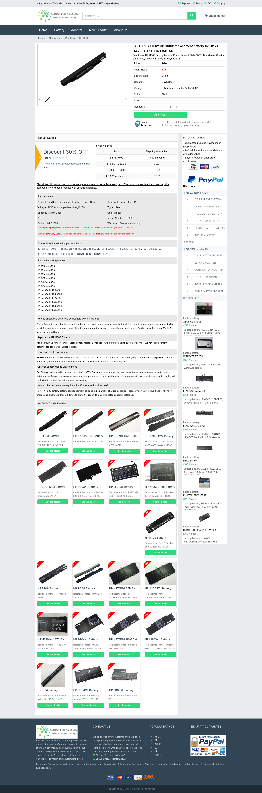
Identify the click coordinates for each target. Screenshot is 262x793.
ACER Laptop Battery (203, 206)
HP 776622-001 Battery (88, 436)
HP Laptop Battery (201, 220)
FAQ (209, 3)
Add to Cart (160, 114)
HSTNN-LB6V (100, 254)
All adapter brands (195, 249)
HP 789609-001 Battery (160, 487)
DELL (155, 740)
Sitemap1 (100, 755)
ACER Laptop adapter (203, 284)
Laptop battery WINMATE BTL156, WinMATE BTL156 (202, 366)
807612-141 (112, 248)
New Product (98, 30)
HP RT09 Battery (155, 537)
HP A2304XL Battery (158, 588)
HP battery (69, 38)
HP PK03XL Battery (121, 690)
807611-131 (43, 248)
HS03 (55, 254)
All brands (54, 38)
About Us (120, 30)
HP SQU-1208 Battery (51, 487)
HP (154, 751)
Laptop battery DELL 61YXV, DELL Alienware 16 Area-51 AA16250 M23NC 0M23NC (202, 471)
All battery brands (195, 193)
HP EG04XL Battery (85, 639)
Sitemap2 (110, 755)
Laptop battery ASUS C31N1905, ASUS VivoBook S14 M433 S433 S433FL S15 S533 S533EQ (202, 332)
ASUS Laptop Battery (203, 213)
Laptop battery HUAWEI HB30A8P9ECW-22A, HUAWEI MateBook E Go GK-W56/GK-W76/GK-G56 (201, 540)
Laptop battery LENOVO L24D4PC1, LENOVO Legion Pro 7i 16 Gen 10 (203, 436)
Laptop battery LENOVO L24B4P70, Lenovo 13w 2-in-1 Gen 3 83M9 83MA (203, 401)
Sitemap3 (120, 755)
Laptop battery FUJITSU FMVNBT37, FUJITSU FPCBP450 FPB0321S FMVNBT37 (204, 506)
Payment (186, 3)
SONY (155, 755)
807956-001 (155, 248)
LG (154, 747)
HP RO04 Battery (84, 588)
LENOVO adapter (200, 262)
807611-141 (57, 248)
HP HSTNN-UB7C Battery (53, 639)
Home (45, 28)
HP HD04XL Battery (85, 690)
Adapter (77, 30)
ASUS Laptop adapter (203, 255)
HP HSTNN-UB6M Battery (125, 639)
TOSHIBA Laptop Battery (199, 239)
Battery (59, 30)
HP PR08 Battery (48, 588)
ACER (155, 744)
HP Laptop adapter (201, 277)
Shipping (221, 3)
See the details (53, 451)
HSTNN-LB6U (83, 254)
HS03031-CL (67, 254)
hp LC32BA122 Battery (159, 436)
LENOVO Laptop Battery (204, 228)
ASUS (155, 736)
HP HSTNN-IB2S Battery (124, 436)
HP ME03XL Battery (157, 639)
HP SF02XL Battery (121, 487)
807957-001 (44, 254)
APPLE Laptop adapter (203, 291)
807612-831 (141, 248)
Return (199, 3)
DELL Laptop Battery (202, 199)
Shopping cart (215, 15)
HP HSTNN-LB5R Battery (125, 588)
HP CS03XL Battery (85, 487)
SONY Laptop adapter (203, 269)
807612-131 (98, 248)
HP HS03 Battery (48, 436)
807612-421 (126, 248)
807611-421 (70, 248)
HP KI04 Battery (47, 690)
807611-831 (84, 248)
